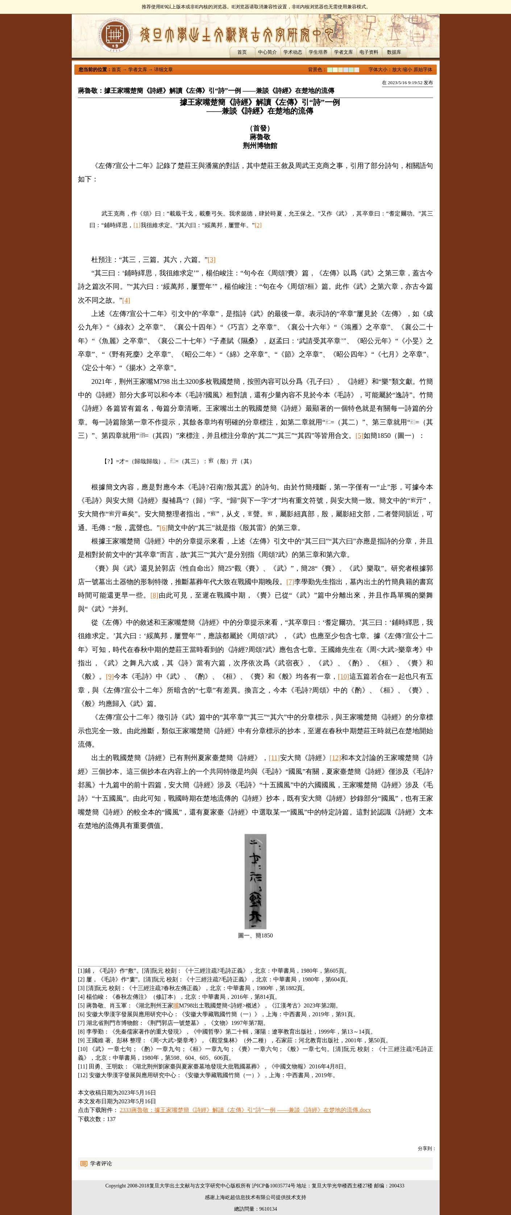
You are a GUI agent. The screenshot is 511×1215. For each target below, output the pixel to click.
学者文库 (343, 52)
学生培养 (318, 52)
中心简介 (267, 52)
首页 (242, 52)
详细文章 (163, 69)
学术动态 (292, 52)
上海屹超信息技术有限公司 (245, 1197)
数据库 (394, 52)
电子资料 (369, 52)
